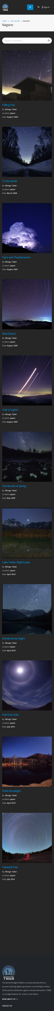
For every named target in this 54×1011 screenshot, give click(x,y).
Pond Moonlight (11, 791)
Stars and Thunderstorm (16, 257)
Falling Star (8, 105)
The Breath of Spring (14, 486)
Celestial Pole (10, 867)
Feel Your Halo (10, 714)
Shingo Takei (11, 109)
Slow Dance (8, 333)
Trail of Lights (10, 409)
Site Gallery (15, 21)
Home (4, 21)
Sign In (46, 7)
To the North (9, 181)
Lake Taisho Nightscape (16, 562)
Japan (12, 113)
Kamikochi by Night (13, 638)
